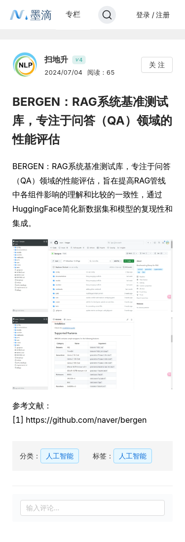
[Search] (107, 15)
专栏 (73, 14)
